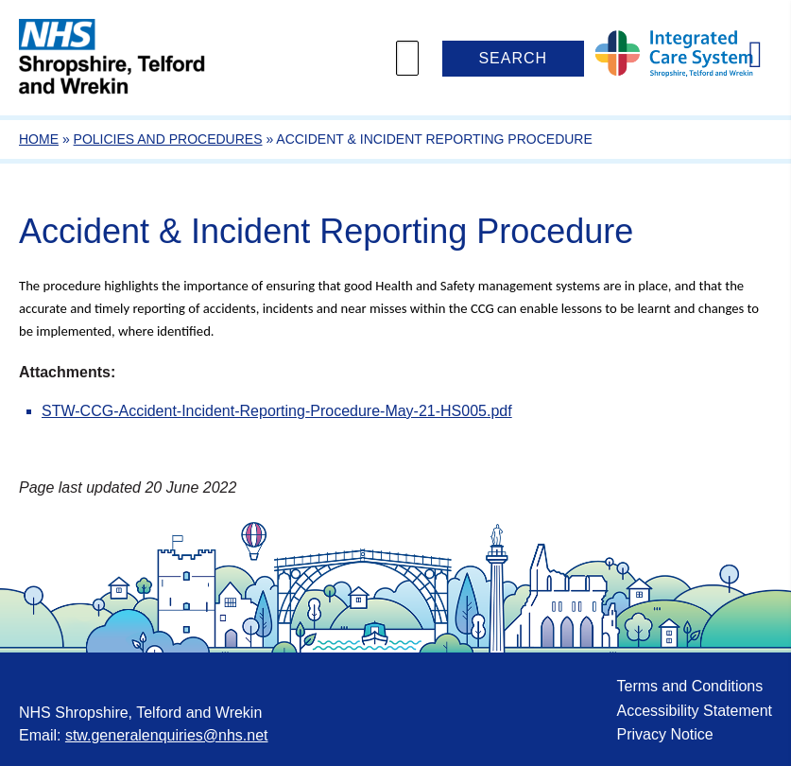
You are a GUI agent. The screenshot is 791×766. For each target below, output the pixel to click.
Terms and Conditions (689, 686)
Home (39, 139)
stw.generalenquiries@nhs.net (166, 735)
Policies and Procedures (168, 139)
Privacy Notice (664, 734)
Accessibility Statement (694, 711)
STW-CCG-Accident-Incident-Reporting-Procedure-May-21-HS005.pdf (277, 411)
